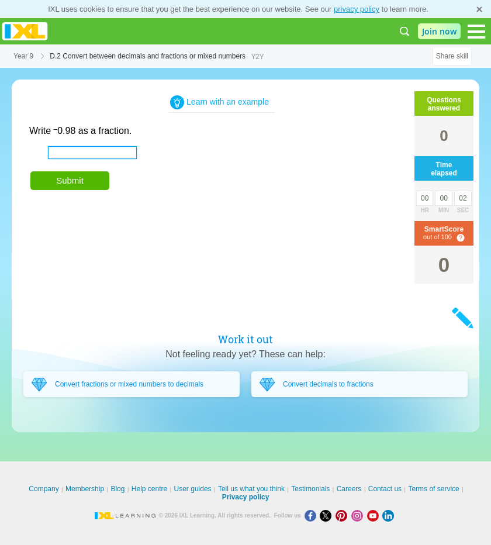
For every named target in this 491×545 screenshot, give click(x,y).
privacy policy (356, 9)
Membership (84, 489)
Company (43, 489)
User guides (193, 489)
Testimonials (310, 489)
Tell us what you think (251, 489)
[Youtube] (375, 515)
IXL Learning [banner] (25, 31)
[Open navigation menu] (476, 31)
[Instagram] (359, 515)
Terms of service (433, 489)
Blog (117, 489)
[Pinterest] (343, 515)
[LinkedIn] (389, 515)
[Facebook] (312, 515)
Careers (349, 489)
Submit (70, 180)
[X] (328, 515)
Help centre (149, 489)
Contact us (385, 489)
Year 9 (23, 56)
